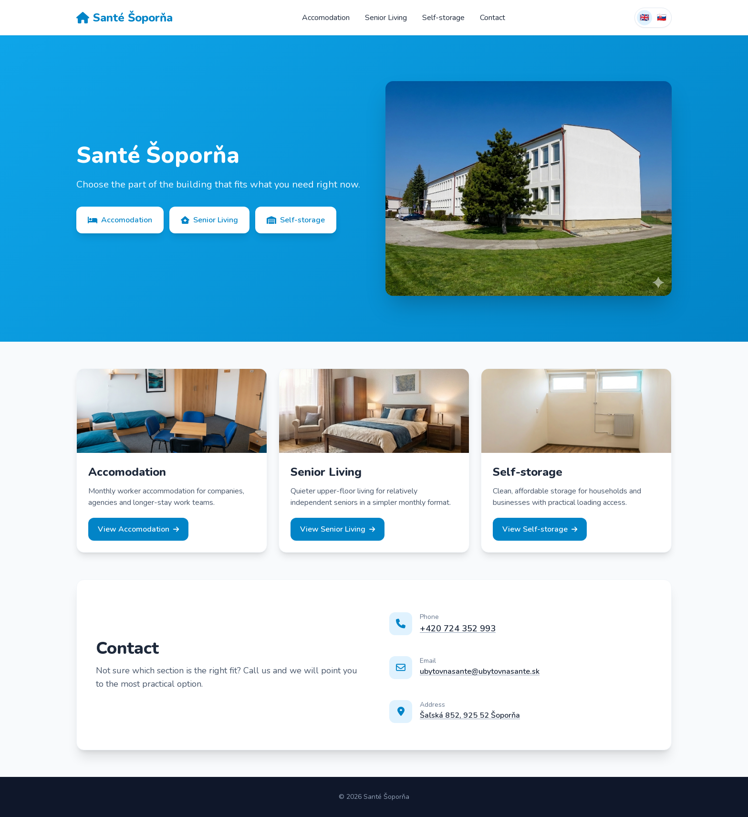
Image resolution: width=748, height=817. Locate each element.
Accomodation (326, 17)
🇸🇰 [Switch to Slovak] (661, 17)
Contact (492, 17)
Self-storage (443, 17)
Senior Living (386, 17)
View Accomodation (138, 529)
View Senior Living (337, 529)
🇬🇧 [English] (644, 17)
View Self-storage (539, 529)
